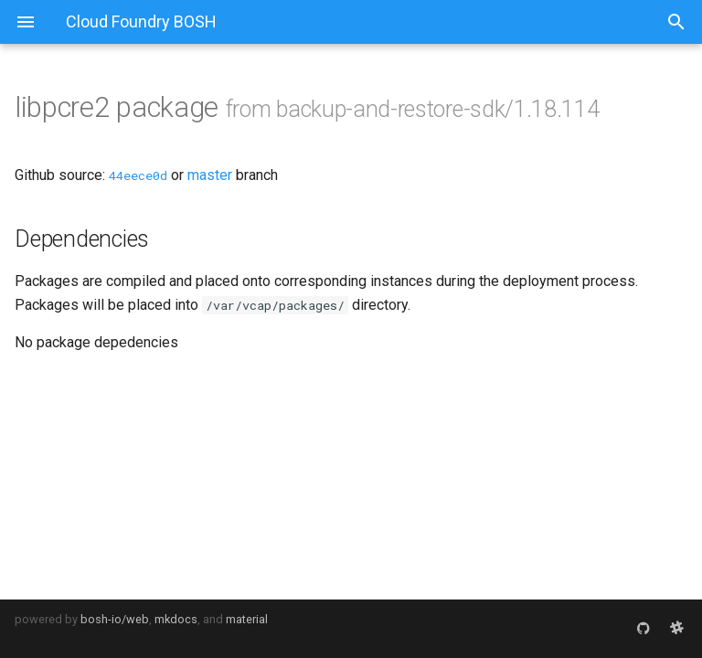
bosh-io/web (114, 619)
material (247, 619)
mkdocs (175, 619)
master (209, 175)
